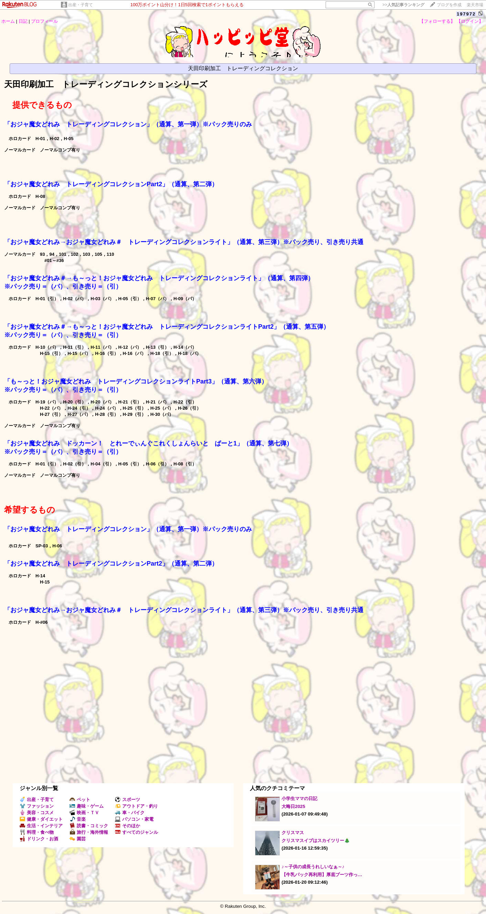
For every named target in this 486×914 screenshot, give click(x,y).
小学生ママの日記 (299, 798)
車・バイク (130, 812)
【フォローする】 (437, 21)
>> (403, 4)
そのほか (127, 825)
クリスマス (293, 832)
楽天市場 (475, 4)
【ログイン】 (469, 21)
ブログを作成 (449, 4)
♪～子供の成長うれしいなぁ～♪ (313, 866)
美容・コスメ (37, 812)
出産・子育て (80, 4)
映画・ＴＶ (84, 812)
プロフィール (44, 21)
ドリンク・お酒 (39, 838)
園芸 (78, 838)
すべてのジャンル (136, 832)
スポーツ (127, 799)
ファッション (37, 806)
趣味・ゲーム (87, 806)
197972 (466, 14)
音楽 (78, 819)
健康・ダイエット (41, 819)
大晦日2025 (293, 806)
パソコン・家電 (134, 819)
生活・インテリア (41, 825)
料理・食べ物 (37, 832)
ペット (80, 799)
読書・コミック (89, 825)
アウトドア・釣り (136, 806)
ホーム (8, 21)
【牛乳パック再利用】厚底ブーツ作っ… (322, 874)
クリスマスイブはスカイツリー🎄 (316, 840)
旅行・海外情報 (89, 832)
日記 (23, 21)
